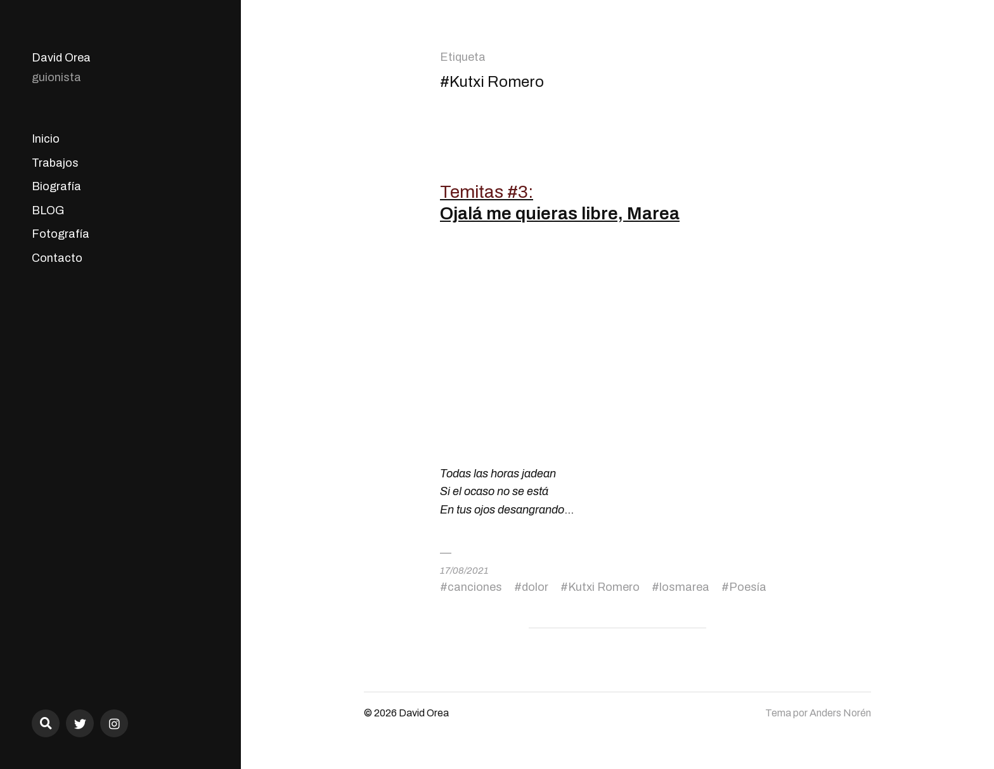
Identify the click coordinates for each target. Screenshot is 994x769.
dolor (535, 587)
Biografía (56, 186)
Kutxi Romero (604, 587)
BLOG (48, 210)
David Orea (61, 57)
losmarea (684, 587)
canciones (475, 587)
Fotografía (60, 234)
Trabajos (55, 163)
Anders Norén (840, 713)
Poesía (747, 587)
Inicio (46, 138)
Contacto (57, 258)
